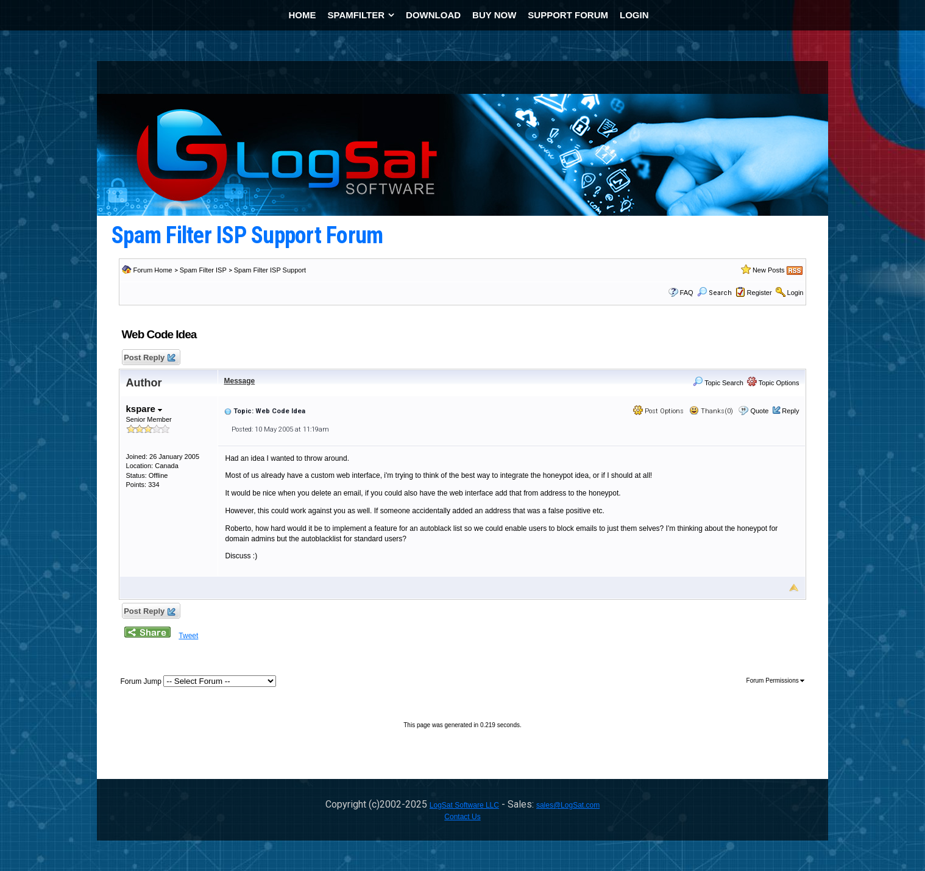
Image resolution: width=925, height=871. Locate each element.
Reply (790, 410)
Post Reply (149, 358)
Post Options (658, 411)
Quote (759, 410)
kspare (144, 409)
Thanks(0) (711, 411)
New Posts (769, 270)
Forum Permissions (775, 680)
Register (759, 292)
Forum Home (152, 270)
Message (239, 381)
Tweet (188, 635)
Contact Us (462, 816)
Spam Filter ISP (203, 270)
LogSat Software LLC (464, 805)
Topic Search (718, 382)
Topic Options (773, 382)
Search (714, 293)
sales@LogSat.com (568, 805)
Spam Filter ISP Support (270, 270)
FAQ (686, 292)
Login (795, 292)
